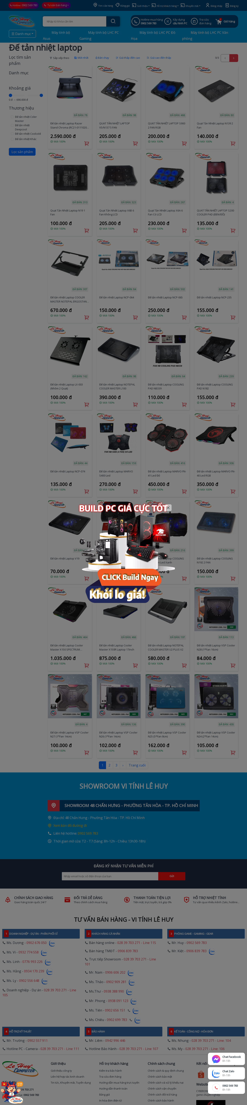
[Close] (168, 507)
